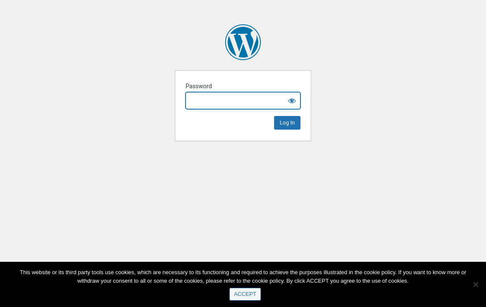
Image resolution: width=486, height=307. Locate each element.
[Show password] (291, 100)
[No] (475, 284)
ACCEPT (245, 294)
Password (199, 86)
